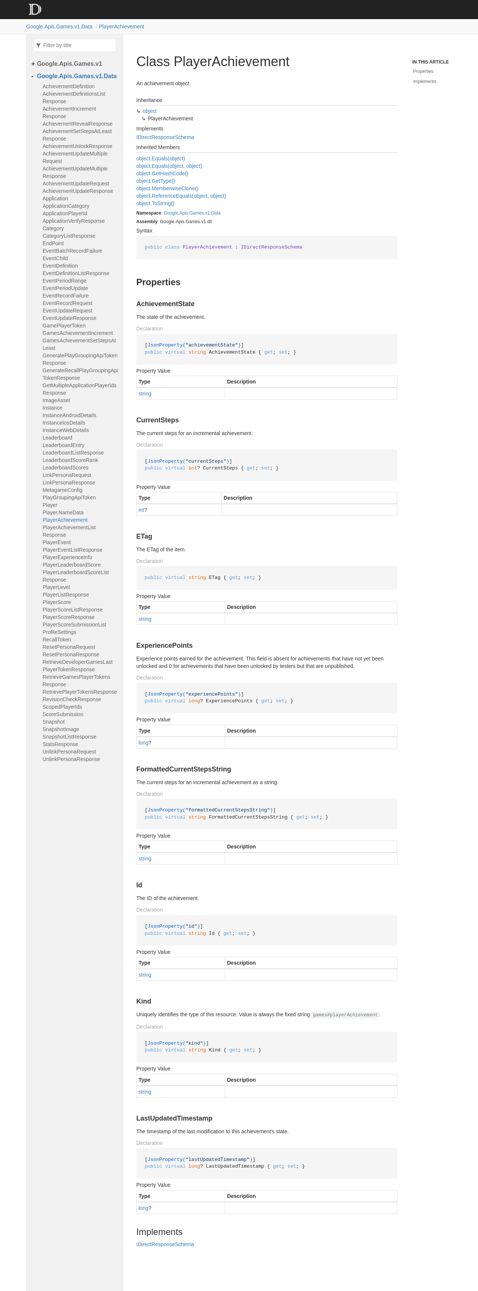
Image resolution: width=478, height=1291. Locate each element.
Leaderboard (57, 438)
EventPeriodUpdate (65, 288)
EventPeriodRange (65, 281)
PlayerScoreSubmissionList (74, 625)
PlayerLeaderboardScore (72, 565)
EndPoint (53, 243)
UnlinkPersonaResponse (71, 759)
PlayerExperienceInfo (67, 557)
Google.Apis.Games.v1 (69, 64)
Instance (52, 408)
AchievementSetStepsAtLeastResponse (77, 135)
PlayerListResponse (66, 595)
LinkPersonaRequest (67, 475)
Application (55, 198)
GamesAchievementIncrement (78, 333)
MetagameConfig (63, 490)
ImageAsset (56, 400)
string (145, 394)
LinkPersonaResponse (69, 483)
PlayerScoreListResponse (73, 610)
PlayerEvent (57, 542)
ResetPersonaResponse (71, 654)
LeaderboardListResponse (73, 453)
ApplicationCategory (66, 206)
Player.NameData (63, 512)
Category (53, 228)
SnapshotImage (61, 729)
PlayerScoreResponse (68, 617)
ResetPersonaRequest (69, 647)
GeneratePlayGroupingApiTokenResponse (80, 359)
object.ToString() (155, 203)
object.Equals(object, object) (169, 166)
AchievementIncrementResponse (69, 112)
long (143, 743)
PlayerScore (57, 602)
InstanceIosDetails (64, 423)
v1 (207, 213)
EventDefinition (60, 266)
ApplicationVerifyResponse (74, 221)
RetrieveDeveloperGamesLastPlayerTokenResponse (78, 665)
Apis (183, 213)
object (149, 111)
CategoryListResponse (69, 236)
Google (171, 213)
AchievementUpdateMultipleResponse (75, 172)
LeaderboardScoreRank (70, 460)
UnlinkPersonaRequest (69, 752)
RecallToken (57, 640)
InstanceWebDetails (66, 430)
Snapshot (54, 722)
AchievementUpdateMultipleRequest (75, 157)
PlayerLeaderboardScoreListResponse (76, 576)
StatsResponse (60, 744)
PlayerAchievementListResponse (69, 531)
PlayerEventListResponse (72, 550)
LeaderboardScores (66, 468)
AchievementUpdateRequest (76, 184)
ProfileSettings (59, 632)
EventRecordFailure (66, 296)
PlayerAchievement (121, 27)
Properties (423, 71)
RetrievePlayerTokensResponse (80, 692)
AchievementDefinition (68, 86)
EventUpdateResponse (69, 318)
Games (196, 213)
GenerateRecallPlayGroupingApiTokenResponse (80, 374)
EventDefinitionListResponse (76, 273)
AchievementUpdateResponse (78, 191)
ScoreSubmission (63, 714)
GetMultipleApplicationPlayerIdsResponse (80, 389)
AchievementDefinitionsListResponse (74, 97)
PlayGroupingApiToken (69, 497)
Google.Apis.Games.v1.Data (59, 27)
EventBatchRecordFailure (72, 251)
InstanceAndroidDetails (69, 415)
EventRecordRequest (67, 303)
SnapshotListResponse (69, 737)
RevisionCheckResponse (72, 699)
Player (50, 505)
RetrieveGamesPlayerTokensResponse (76, 680)
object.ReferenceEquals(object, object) (181, 196)
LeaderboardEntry (63, 445)
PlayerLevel (56, 587)
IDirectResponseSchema (165, 137)
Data (215, 213)
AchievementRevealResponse (78, 124)
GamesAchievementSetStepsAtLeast (79, 344)
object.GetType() (155, 181)
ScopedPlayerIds (62, 707)
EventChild (55, 258)
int (141, 510)
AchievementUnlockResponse (77, 146)
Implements (424, 81)
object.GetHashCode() (162, 173)
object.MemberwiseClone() (167, 188)
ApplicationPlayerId (65, 213)
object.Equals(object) (160, 158)
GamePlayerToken (64, 326)
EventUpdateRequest (67, 311)
